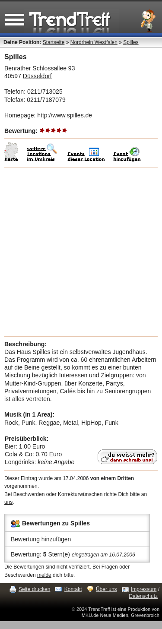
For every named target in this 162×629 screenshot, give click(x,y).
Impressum (143, 589)
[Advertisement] (81, 252)
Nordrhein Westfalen (94, 42)
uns (8, 502)
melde (44, 575)
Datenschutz (143, 596)
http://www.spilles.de (64, 115)
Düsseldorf (37, 76)
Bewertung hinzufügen (41, 539)
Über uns (106, 589)
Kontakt (73, 589)
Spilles (130, 42)
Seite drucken (34, 589)
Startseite (54, 42)
